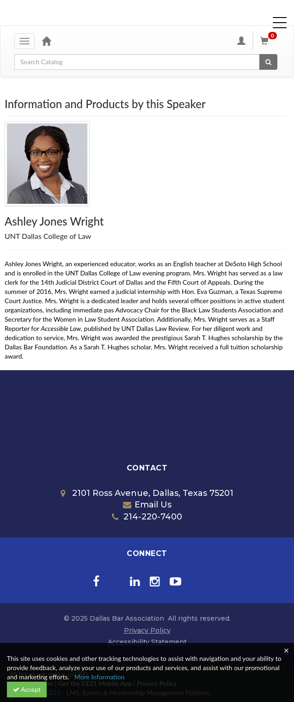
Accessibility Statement (147, 642)
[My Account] (241, 40)
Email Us (147, 505)
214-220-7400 (147, 517)
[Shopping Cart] (270, 40)
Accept (27, 689)
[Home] (46, 40)
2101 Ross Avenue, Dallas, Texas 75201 (147, 493)
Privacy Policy (147, 630)
